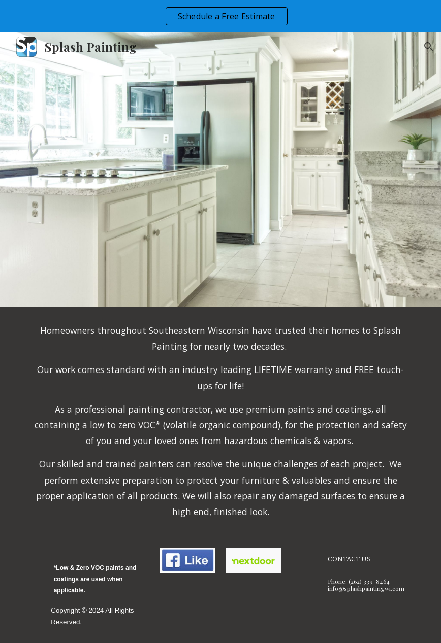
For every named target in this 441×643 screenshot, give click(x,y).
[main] (220, 421)
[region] (220, 16)
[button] (429, 47)
